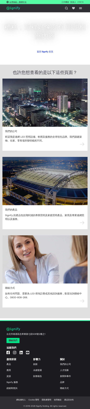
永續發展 (37, 370)
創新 (35, 364)
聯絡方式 (64, 388)
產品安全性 (69, 399)
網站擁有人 (21, 399)
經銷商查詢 (12, 388)
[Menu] (80, 8)
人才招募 (64, 370)
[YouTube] (27, 352)
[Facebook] (8, 352)
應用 (9, 370)
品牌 (62, 382)
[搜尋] (66, 8)
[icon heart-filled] (73, 8)
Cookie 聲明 (33, 399)
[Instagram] (14, 352)
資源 (9, 376)
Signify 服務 (12, 382)
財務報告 (37, 376)
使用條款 (58, 399)
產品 (9, 364)
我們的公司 (65, 364)
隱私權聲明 (46, 399)
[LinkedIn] (21, 352)
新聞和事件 (65, 376)
